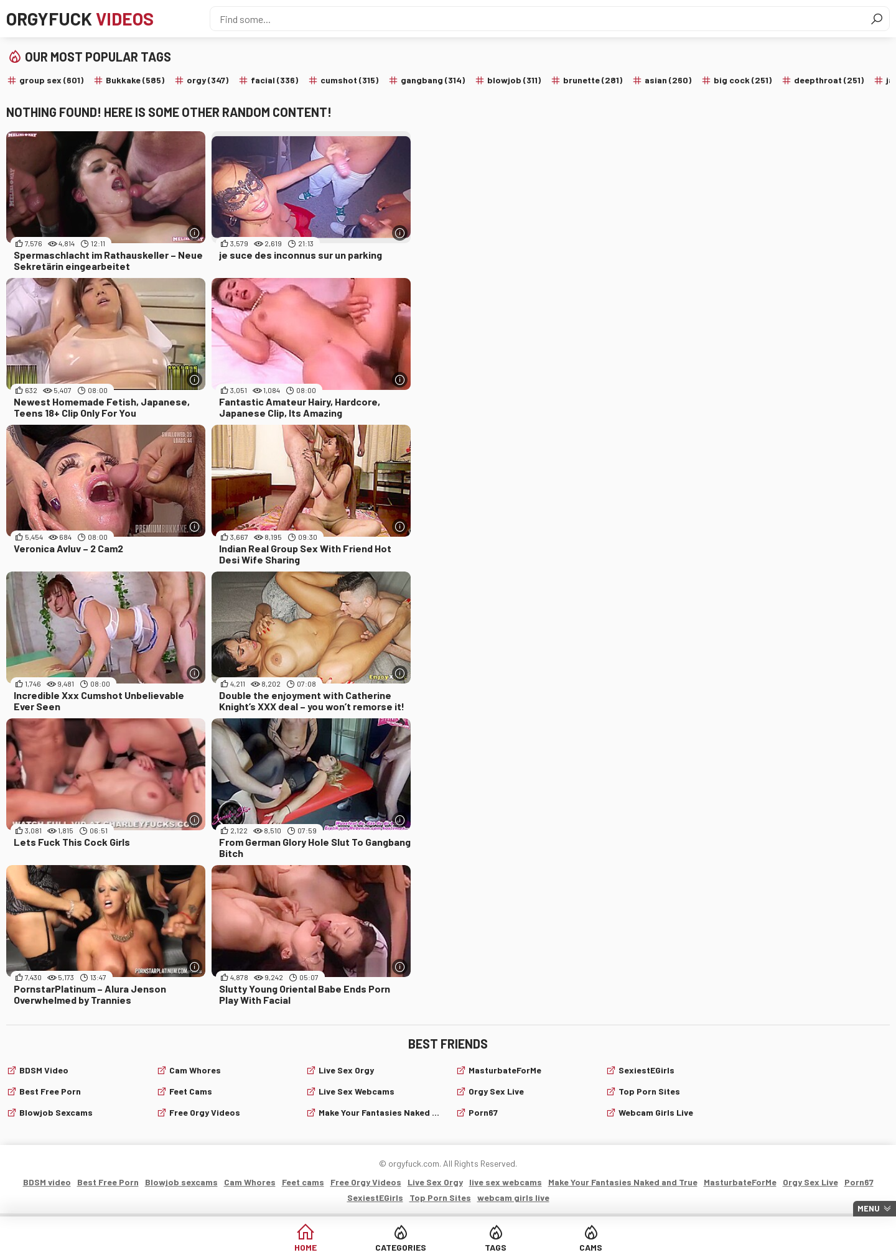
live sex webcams (356, 1091)
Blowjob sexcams (56, 1112)
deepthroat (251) (829, 80)
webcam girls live (655, 1112)
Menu (868, 1208)
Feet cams (190, 1091)
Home (305, 1247)
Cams (590, 1247)
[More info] (194, 233)
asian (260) (668, 80)
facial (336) (274, 80)
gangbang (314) (433, 80)
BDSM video (43, 1070)
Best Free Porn (50, 1091)
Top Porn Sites (649, 1091)
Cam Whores (195, 1070)
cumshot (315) (349, 80)
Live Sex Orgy (346, 1070)
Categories (400, 1247)
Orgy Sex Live (496, 1091)
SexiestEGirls (646, 1070)
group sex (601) (51, 80)
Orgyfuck (80, 18)
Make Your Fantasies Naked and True (380, 1112)
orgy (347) (207, 80)
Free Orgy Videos (204, 1112)
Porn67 (483, 1112)
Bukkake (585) (135, 80)
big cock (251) (743, 80)
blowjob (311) (514, 80)
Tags (495, 1247)
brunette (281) (592, 80)
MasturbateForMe (505, 1070)
